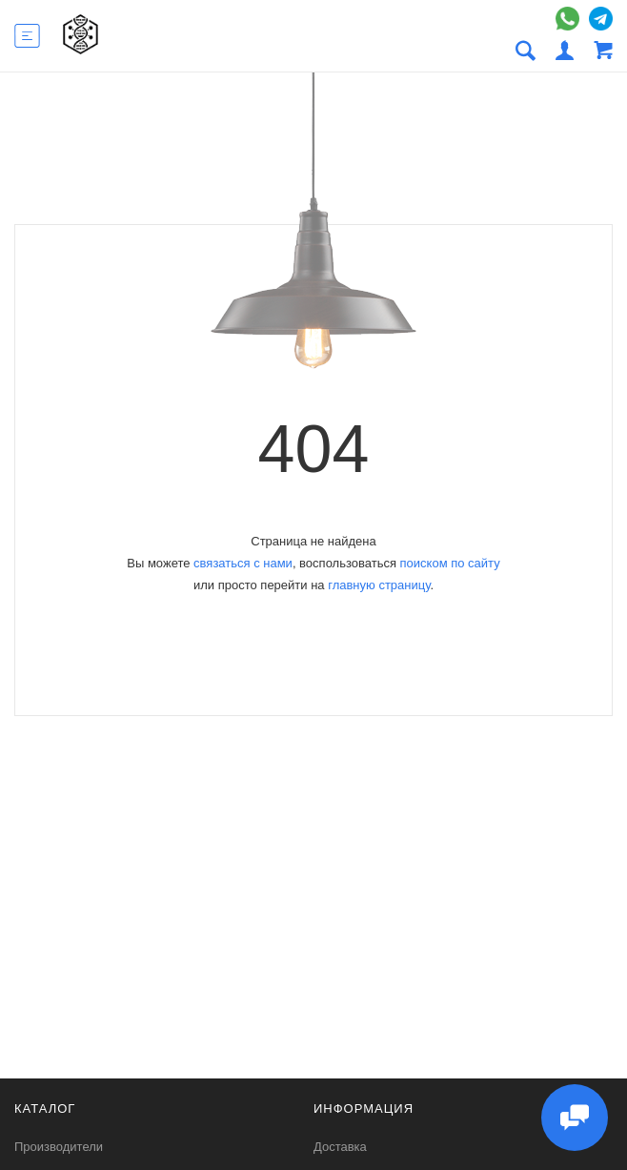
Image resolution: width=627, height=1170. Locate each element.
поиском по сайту (450, 563)
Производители (58, 1146)
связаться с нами (243, 563)
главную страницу (379, 585)
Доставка (340, 1146)
